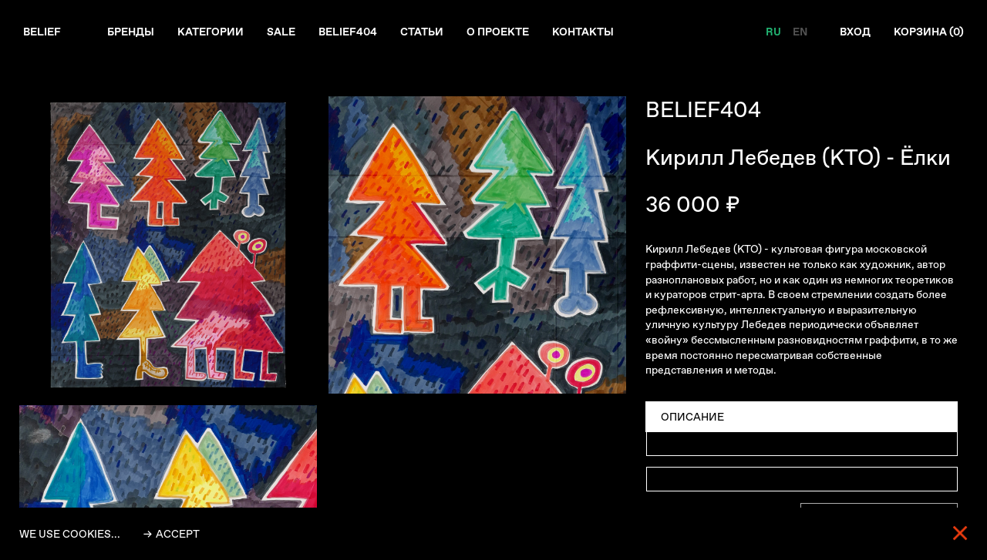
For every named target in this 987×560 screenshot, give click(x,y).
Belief (42, 31)
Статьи (421, 31)
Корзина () (929, 31)
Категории (210, 31)
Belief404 (347, 31)
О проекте (498, 31)
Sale (281, 31)
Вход (855, 31)
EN (800, 31)
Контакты (583, 31)
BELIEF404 (703, 109)
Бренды (130, 31)
